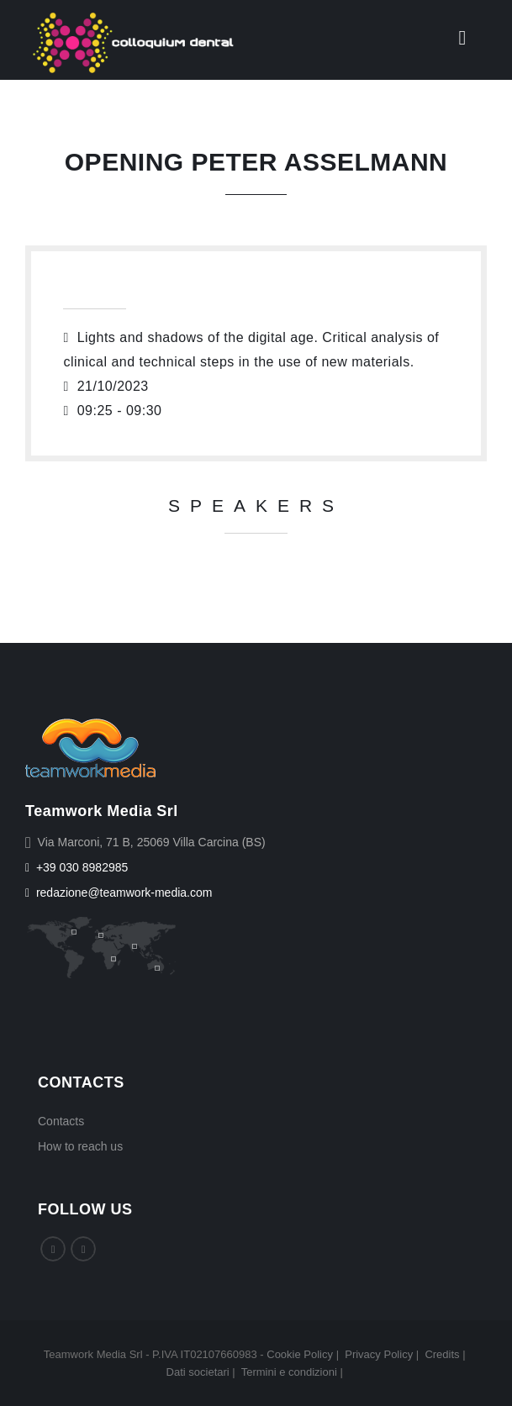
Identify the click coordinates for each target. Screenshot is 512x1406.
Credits (442, 1354)
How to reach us (80, 1146)
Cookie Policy (300, 1354)
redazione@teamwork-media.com (118, 892)
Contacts (61, 1121)
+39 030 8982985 (76, 867)
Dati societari (198, 1372)
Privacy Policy (379, 1354)
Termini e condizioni (289, 1372)
